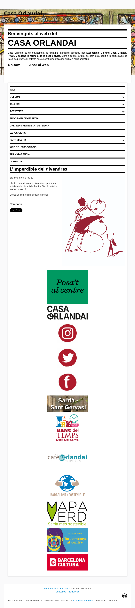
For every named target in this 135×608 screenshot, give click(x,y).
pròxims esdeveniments (35, 194)
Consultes (60, 591)
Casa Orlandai (23, 13)
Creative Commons (83, 600)
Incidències (74, 591)
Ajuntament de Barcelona (57, 588)
